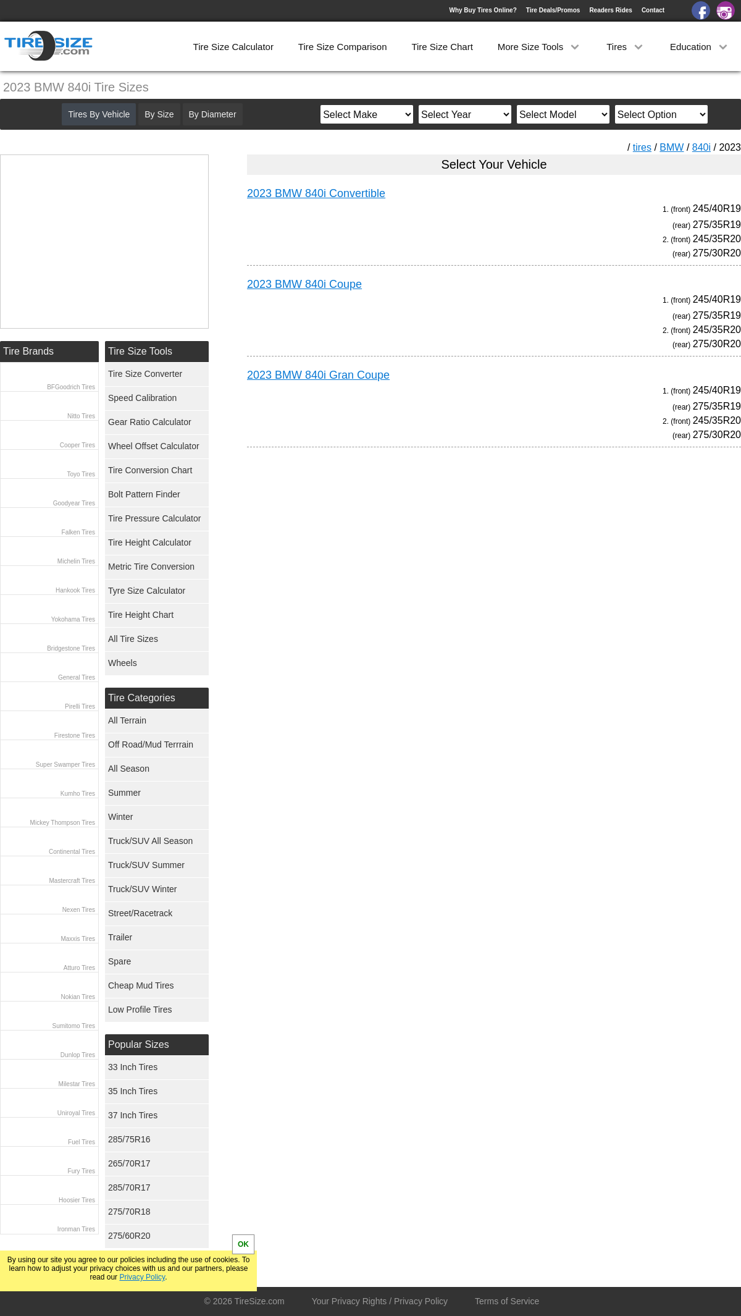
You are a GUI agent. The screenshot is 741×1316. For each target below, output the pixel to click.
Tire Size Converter (145, 374)
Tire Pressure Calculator (154, 518)
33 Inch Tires (132, 1067)
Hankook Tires (75, 590)
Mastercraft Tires (72, 880)
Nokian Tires (78, 996)
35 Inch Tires (132, 1091)
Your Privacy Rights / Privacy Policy (380, 1301)
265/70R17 (129, 1163)
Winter (120, 817)
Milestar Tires (77, 1084)
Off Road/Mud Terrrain (150, 744)
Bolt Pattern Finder (144, 494)
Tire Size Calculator (233, 46)
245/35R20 (717, 239)
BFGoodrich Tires (71, 387)
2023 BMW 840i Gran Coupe (318, 375)
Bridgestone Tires (71, 648)
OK (243, 1244)
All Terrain (127, 720)
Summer (124, 793)
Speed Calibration (142, 398)
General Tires (76, 677)
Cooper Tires (77, 445)
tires (642, 147)
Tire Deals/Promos (553, 10)
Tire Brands (28, 351)
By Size (159, 114)
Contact (653, 10)
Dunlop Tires (78, 1055)
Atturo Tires (79, 967)
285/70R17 (129, 1187)
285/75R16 (129, 1139)
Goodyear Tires (74, 503)
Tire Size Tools (140, 351)
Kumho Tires (78, 793)
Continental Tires (72, 851)
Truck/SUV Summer (146, 865)
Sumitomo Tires (73, 1026)
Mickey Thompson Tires (62, 822)
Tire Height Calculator (149, 542)
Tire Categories (141, 698)
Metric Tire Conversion (151, 567)
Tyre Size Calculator (146, 591)
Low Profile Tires (140, 1009)
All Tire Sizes (133, 639)
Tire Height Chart (141, 615)
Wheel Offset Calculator (153, 446)
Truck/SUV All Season (150, 841)
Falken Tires (78, 532)
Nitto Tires (81, 416)
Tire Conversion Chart (150, 470)
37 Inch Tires (132, 1115)
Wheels (122, 663)
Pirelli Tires (80, 706)
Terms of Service (507, 1301)
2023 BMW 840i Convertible (316, 193)
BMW (671, 147)
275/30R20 (717, 253)
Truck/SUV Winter (142, 889)
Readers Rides (610, 10)
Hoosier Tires (77, 1200)
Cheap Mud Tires (141, 985)
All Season (128, 769)
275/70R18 (129, 1212)
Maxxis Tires (78, 938)
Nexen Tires (78, 909)
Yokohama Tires (73, 619)
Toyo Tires (81, 474)
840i (701, 147)
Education (700, 46)
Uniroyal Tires (76, 1113)
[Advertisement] (472, 572)
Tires (625, 46)
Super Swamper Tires (65, 764)
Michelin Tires (76, 561)
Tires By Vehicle (99, 114)
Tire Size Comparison (342, 46)
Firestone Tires (74, 735)
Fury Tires (81, 1171)
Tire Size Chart (441, 46)
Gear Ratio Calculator (149, 422)
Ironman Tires (76, 1229)
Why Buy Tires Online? (482, 10)
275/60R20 (129, 1236)
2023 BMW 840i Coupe (304, 284)
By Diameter (213, 114)
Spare (119, 961)
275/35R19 (717, 224)
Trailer (120, 937)
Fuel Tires (81, 1142)
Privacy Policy (142, 1277)
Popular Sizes (138, 1044)
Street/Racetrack (140, 913)
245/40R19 (717, 208)
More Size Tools (540, 46)
